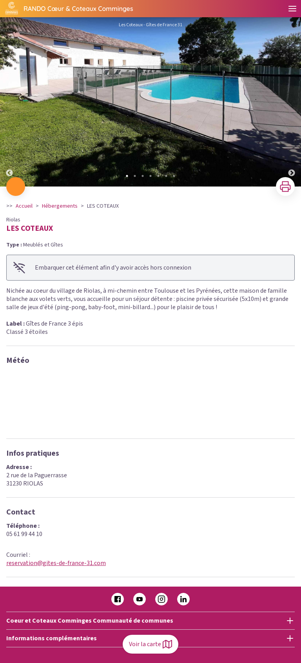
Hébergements (60, 206)
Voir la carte (150, 644)
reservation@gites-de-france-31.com (56, 563)
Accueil (24, 206)
